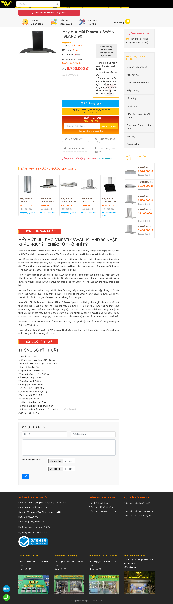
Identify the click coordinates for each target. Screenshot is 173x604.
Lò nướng (131, 98)
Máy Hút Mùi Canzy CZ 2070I (68, 200)
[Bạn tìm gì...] (29, 3)
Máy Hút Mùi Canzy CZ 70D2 (88, 200)
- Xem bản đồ (95, 569)
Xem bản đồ (25, 569)
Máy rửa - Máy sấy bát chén (138, 116)
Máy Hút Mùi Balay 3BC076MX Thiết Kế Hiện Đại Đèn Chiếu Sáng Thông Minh (146, 196)
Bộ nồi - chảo (133, 144)
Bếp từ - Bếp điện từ (137, 67)
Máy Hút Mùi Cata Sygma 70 (47, 200)
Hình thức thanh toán (98, 503)
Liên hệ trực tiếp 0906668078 (90, 111)
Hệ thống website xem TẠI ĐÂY (33, 532)
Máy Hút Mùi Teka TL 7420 (146, 182)
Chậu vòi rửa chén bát (138, 82)
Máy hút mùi (133, 74)
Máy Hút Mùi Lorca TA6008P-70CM (110, 201)
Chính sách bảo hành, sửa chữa (138, 511)
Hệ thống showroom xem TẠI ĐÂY (34, 527)
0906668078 (104, 158)
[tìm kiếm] (57, 4)
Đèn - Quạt (132, 136)
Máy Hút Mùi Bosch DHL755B (146, 167)
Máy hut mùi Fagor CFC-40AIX (26, 201)
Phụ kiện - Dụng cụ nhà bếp (139, 127)
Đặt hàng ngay (90, 103)
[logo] (7, 4)
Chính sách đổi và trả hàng (101, 507)
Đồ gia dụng (133, 90)
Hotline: (49, 12)
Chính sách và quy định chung (103, 511)
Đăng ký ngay (109, 126)
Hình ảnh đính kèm (31, 459)
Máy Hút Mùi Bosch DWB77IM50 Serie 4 (146, 209)
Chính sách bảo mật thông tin (137, 515)
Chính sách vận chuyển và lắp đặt (137, 505)
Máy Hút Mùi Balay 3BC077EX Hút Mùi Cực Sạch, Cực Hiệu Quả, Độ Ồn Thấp (146, 226)
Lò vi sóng (132, 106)
